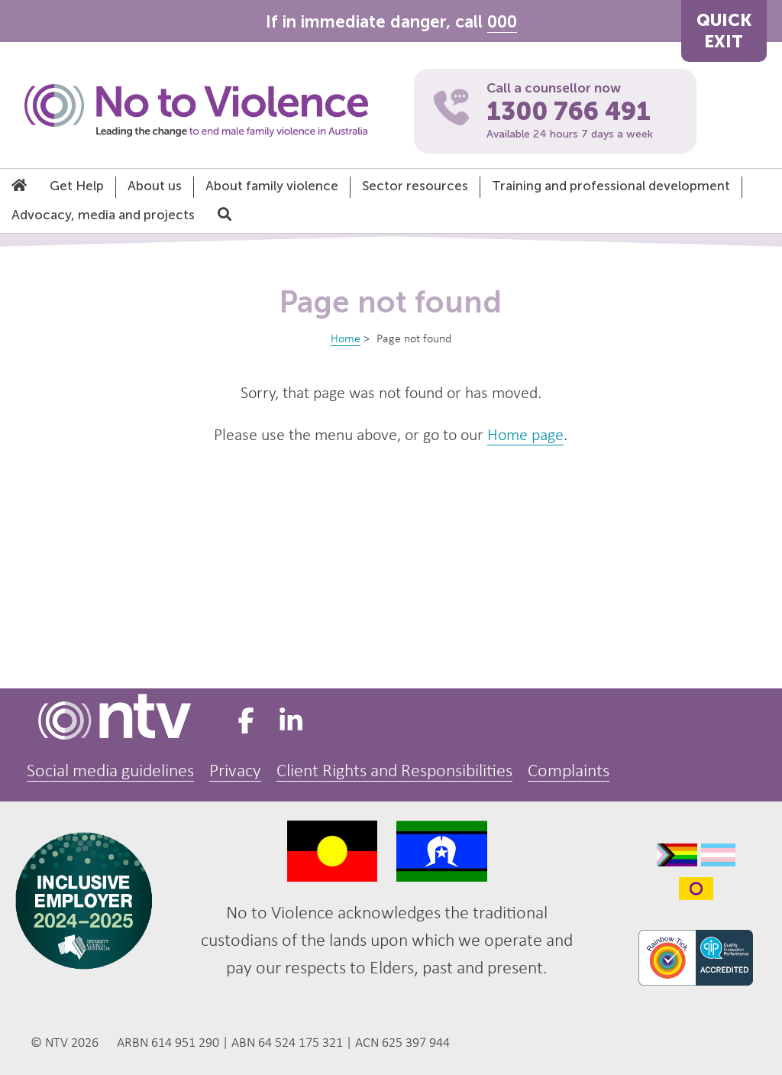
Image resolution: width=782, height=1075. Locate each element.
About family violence (271, 185)
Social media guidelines (110, 772)
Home (345, 339)
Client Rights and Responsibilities (394, 772)
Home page (525, 436)
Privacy (235, 772)
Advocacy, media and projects (103, 214)
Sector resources (415, 185)
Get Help (77, 185)
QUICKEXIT (723, 31)
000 (502, 21)
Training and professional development (611, 185)
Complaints (568, 772)
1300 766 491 (568, 111)
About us (155, 185)
